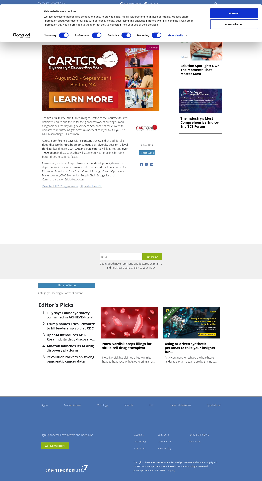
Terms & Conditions (198, 434)
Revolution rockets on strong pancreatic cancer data (70, 359)
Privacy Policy (164, 448)
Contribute (163, 434)
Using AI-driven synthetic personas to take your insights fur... (190, 348)
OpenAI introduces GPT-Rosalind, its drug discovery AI (69, 339)
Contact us (140, 448)
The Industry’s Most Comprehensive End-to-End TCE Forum (199, 122)
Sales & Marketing (180, 405)
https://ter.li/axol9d (91, 186)
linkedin (48, 454)
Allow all (234, 8)
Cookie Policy (164, 441)
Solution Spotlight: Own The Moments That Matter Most (200, 70)
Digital (44, 405)
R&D (151, 405)
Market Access (72, 405)
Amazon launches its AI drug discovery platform (70, 348)
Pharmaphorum (66, 469)
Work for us (194, 441)
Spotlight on (214, 405)
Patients (128, 405)
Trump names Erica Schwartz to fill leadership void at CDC (71, 326)
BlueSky (53, 454)
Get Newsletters (55, 446)
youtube (43, 454)
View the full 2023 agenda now (60, 186)
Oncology (102, 405)
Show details (175, 31)
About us (139, 434)
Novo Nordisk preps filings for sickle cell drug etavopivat (127, 346)
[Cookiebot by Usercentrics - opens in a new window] (21, 31)
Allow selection (234, 19)
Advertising (140, 441)
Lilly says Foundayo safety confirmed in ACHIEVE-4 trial (70, 315)
